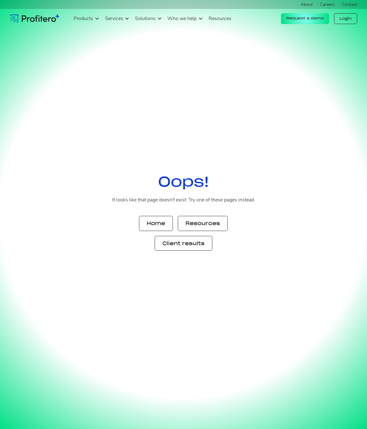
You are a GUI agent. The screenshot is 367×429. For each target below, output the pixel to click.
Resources (220, 18)
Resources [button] (203, 223)
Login (346, 18)
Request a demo (305, 18)
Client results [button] (183, 243)
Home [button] (156, 223)
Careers (327, 4)
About (307, 4)
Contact (349, 4)
